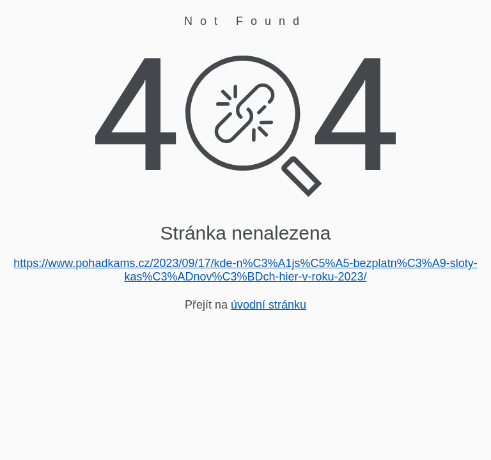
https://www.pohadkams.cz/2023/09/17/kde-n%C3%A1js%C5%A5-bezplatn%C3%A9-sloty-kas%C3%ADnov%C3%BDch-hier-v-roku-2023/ (245, 270)
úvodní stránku (268, 304)
